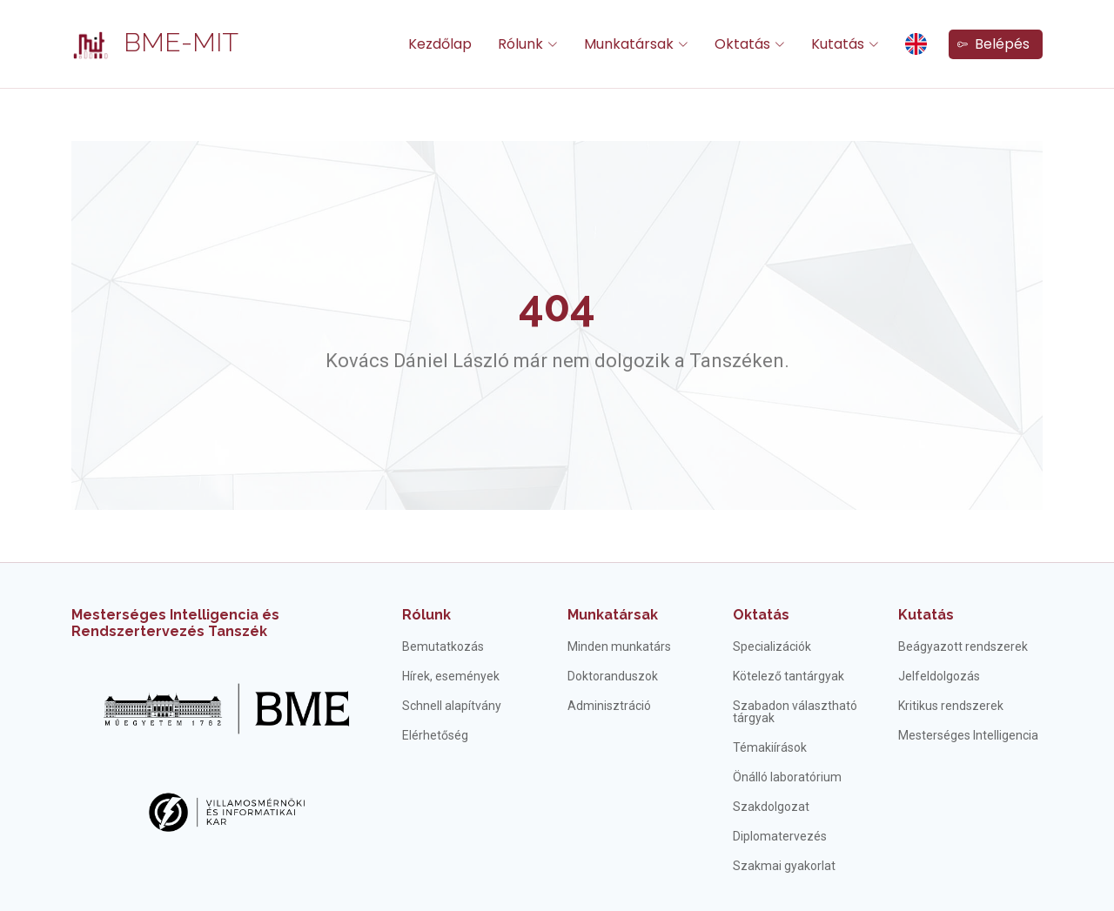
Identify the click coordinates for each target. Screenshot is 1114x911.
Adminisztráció (609, 706)
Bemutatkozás (443, 646)
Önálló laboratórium (787, 777)
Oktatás (761, 614)
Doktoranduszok (612, 676)
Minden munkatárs (619, 646)
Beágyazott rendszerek (963, 646)
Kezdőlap (440, 44)
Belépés (993, 44)
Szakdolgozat (771, 806)
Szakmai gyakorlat (784, 866)
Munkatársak (612, 614)
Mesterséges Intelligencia (968, 735)
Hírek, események (451, 676)
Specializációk (772, 646)
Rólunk (426, 614)
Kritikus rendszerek (950, 706)
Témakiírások (770, 747)
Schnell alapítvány (451, 706)
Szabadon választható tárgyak (795, 712)
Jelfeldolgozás (939, 676)
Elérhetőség (435, 735)
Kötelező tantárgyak (788, 676)
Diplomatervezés (780, 836)
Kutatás (926, 614)
